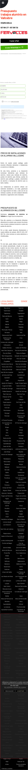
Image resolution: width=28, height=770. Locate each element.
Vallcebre (7, 564)
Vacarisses (7, 566)
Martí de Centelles (21, 364)
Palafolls (21, 327)
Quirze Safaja (7, 547)
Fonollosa (7, 478)
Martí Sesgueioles (7, 356)
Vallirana (7, 561)
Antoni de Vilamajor (7, 454)
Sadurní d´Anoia (21, 386)
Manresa (20, 324)
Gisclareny (21, 475)
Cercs (7, 435)
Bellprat (7, 467)
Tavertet (21, 308)
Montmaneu (7, 410)
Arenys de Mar (21, 487)
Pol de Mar (7, 553)
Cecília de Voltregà (7, 388)
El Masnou (21, 420)
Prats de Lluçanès (21, 482)
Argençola (21, 516)
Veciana (7, 558)
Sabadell (20, 533)
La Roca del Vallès (21, 581)
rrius (21, 338)
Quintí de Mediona (21, 550)
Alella (7, 321)
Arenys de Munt (7, 487)
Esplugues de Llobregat (7, 502)
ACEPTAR (21, 691)
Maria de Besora (7, 316)
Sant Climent (21, 583)
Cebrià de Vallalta (21, 369)
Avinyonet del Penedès (21, 416)
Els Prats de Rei (21, 402)
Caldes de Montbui (21, 348)
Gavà (21, 596)
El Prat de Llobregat (21, 423)
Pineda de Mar (21, 441)
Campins (21, 446)
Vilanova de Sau (21, 388)
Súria (21, 566)
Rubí (7, 761)
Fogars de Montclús (7, 496)
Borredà (7, 470)
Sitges (7, 427)
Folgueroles (21, 493)
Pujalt (7, 482)
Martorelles (7, 461)
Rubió (21, 759)
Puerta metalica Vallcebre (21, 765)
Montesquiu (21, 413)
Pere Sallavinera (21, 553)
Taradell (21, 310)
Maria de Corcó (7, 589)
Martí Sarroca (7, 394)
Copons (21, 342)
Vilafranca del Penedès (7, 338)
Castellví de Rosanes (21, 361)
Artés (7, 764)
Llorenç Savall (7, 522)
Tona (21, 397)
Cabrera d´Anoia (21, 467)
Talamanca (7, 313)
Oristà (21, 430)
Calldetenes (21, 472)
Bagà (21, 321)
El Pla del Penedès (7, 420)
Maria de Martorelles (21, 586)
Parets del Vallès (21, 508)
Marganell (7, 464)
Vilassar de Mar (7, 397)
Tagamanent (21, 313)
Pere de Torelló (21, 358)
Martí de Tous (21, 394)
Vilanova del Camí (7, 335)
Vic (21, 555)
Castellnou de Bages (7, 519)
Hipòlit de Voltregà (21, 391)
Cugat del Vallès (7, 386)
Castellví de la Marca (7, 364)
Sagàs (21, 514)
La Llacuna (7, 607)
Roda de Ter (21, 761)
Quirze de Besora (7, 550)
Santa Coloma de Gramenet (7, 592)
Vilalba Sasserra (7, 391)
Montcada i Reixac (7, 330)
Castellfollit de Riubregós (21, 610)
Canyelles (7, 399)
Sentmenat (7, 405)
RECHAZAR (9, 691)
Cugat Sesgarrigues (21, 383)
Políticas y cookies (7, 768)
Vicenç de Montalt (7, 369)
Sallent (7, 327)
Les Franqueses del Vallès (21, 577)
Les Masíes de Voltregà (21, 572)
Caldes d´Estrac (7, 348)
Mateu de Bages (21, 353)
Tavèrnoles (7, 310)
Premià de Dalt (21, 607)
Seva (21, 427)
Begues (7, 511)
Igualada (21, 316)
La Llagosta (21, 540)
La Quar (7, 583)
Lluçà (7, 516)
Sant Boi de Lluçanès (7, 372)
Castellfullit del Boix (7, 609)
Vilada (7, 555)
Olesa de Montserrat (7, 598)
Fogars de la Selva (21, 496)
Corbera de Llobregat (7, 342)
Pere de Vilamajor (7, 358)
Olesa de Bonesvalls (21, 598)
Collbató (21, 399)
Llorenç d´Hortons (21, 522)
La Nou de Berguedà (7, 540)
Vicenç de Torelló (21, 367)
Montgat (7, 413)
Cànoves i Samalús (7, 493)
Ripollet (21, 452)
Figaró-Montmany (21, 498)
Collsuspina (7, 345)
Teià (21, 332)
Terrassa (7, 332)
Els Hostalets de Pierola (7, 423)
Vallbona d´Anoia (21, 564)
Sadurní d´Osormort (7, 536)
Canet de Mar (7, 446)
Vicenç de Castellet (21, 490)
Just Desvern (7, 524)
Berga (21, 464)
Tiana (21, 330)
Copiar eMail (14, 41)
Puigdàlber (7, 361)
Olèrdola (7, 601)
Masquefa (21, 459)
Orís (7, 432)
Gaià (21, 405)
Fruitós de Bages (7, 543)
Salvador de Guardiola (21, 356)
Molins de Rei (7, 438)
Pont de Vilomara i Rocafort (21, 478)
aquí (4, 118)
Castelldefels (7, 604)
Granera (7, 475)
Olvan (21, 432)
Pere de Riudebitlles (21, 350)
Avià (21, 470)
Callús (7, 472)
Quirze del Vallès (21, 547)
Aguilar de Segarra (7, 383)
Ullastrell (21, 589)
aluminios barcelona (4, 53)
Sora (7, 514)
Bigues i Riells (7, 490)
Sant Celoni (7, 586)
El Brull (21, 604)
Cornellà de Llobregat (21, 591)
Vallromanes (21, 558)
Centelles (21, 435)
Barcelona (7, 308)
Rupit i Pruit (7, 759)
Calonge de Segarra (7, 449)
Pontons (7, 485)
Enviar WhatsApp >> (14, 47)
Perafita (7, 508)
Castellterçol (21, 375)
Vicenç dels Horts (7, 367)
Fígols (7, 498)
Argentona (21, 485)
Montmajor (21, 410)
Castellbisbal (7, 443)
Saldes (21, 569)
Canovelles (21, 443)
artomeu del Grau (7, 375)
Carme (7, 505)
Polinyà (21, 438)
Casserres (21, 501)
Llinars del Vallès (7, 572)
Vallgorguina (21, 561)
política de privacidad (15, 101)
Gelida (7, 596)
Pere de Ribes (7, 353)
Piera (21, 505)
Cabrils (7, 324)
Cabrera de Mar (21, 335)
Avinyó (21, 345)
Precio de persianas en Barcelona (15, 53)
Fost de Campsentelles (21, 544)
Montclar (7, 416)
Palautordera (7, 533)
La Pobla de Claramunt (21, 537)
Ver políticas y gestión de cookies (15, 687)
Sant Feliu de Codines (7, 529)
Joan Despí (7, 452)
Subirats (7, 569)
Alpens (21, 319)
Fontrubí (7, 407)
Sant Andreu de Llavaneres (20, 455)
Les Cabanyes (7, 581)
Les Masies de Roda (7, 576)
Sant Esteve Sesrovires (21, 529)
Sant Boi (20, 372)
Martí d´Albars (21, 519)
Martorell (21, 461)
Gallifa (21, 511)
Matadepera (7, 459)
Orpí (7, 430)
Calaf (7, 380)
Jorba (21, 407)
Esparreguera (7, 402)
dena (21, 601)
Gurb (7, 319)
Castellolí (7, 377)
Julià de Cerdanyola (21, 449)
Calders (21, 377)
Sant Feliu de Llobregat (21, 525)
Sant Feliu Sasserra (7, 350)
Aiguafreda (21, 380)
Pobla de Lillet (7, 441)
